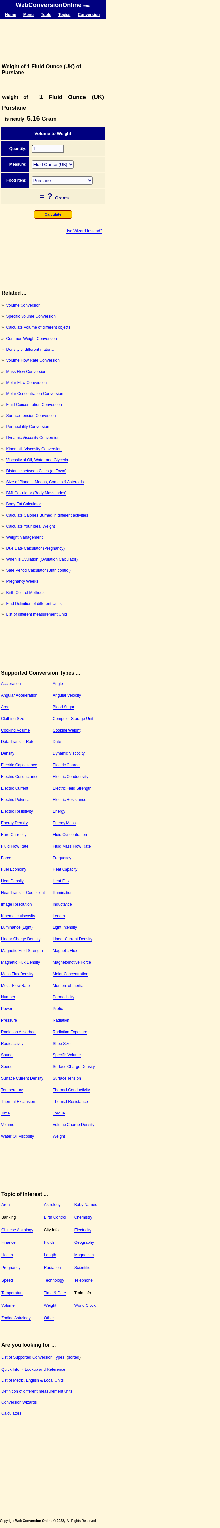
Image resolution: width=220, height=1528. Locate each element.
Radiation (61, 1020)
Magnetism (84, 1255)
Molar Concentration (70, 974)
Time (5, 1113)
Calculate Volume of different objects (38, 327)
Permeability (63, 997)
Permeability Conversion (27, 426)
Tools (46, 14)
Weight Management (24, 537)
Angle (58, 683)
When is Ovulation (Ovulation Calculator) (42, 559)
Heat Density (12, 881)
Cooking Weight (67, 730)
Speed (7, 1066)
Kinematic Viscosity (18, 916)
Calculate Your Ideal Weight (30, 526)
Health (7, 1255)
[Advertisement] (53, 41)
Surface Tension (67, 1078)
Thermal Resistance (70, 1101)
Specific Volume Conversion (31, 316)
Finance (8, 1242)
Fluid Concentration (70, 834)
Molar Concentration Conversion (34, 393)
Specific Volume (67, 1055)
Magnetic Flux (65, 950)
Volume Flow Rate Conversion (33, 360)
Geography (84, 1242)
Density (7, 753)
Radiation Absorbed (18, 1032)
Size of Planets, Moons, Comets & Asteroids (45, 482)
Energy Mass (64, 823)
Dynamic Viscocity (69, 753)
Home (10, 14)
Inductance (62, 904)
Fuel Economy (13, 869)
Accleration (11, 683)
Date (57, 741)
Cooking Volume (15, 730)
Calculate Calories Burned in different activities (47, 515)
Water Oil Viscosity (17, 1136)
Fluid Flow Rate (14, 846)
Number (8, 997)
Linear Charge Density (20, 939)
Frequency (62, 858)
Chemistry (83, 1217)
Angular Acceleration (19, 695)
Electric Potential (15, 799)
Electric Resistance (69, 799)
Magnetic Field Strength (22, 950)
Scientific (82, 1267)
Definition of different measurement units (36, 1391)
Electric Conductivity (70, 776)
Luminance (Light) (17, 927)
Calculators (11, 1413)
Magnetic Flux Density (20, 962)
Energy (59, 811)
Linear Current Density (72, 939)
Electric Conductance (19, 776)
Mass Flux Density (17, 974)
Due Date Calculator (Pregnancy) (35, 548)
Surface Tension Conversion (31, 416)
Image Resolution (16, 904)
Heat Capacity (65, 869)
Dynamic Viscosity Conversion (33, 437)
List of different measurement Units (37, 614)
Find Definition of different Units (34, 603)
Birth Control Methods (25, 592)
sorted (73, 1357)
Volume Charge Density (73, 1124)
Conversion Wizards (19, 1402)
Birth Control (55, 1217)
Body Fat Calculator (23, 504)
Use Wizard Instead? (84, 231)
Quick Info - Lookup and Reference (33, 1369)
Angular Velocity (67, 695)
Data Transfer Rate (17, 741)
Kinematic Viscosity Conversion (34, 449)
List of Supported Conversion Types (32, 1357)
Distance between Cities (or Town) (36, 471)
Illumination (63, 892)
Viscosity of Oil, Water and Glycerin (37, 460)
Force (6, 858)
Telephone (83, 1280)
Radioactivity (12, 1043)
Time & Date (55, 1293)
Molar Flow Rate (15, 985)
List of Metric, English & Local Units (32, 1380)
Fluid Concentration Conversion (34, 404)
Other (49, 1318)
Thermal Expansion (18, 1101)
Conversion (89, 14)
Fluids (49, 1242)
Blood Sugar (63, 707)
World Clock (85, 1305)
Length (59, 916)
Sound (7, 1055)
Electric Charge (66, 765)
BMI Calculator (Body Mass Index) (36, 493)
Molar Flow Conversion (26, 382)
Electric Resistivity (17, 811)
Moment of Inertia (68, 985)
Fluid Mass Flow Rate (72, 846)
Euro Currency (13, 834)
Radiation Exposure (70, 1032)
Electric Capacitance (19, 765)
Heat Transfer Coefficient (23, 892)
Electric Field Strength (72, 788)
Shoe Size (62, 1043)
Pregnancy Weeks (22, 581)
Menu (28, 14)
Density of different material (30, 349)
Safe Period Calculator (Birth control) (38, 570)
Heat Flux (61, 881)
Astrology (52, 1204)
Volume (7, 1124)
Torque (59, 1113)
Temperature (12, 1090)
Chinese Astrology (17, 1230)
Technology (54, 1280)
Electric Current (14, 788)
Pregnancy (10, 1267)
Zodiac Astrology (16, 1318)
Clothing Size (12, 718)
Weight (59, 1136)
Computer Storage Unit (73, 718)
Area (5, 707)
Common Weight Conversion (31, 338)
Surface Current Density (22, 1078)
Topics (64, 14)
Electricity (82, 1230)
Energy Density (14, 823)
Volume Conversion (23, 305)
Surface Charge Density (74, 1066)
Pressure (9, 1020)
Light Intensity (65, 927)
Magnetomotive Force (72, 962)
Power (6, 1008)
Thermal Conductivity (71, 1090)
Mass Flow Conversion (26, 371)
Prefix (58, 1008)
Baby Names (85, 1204)
